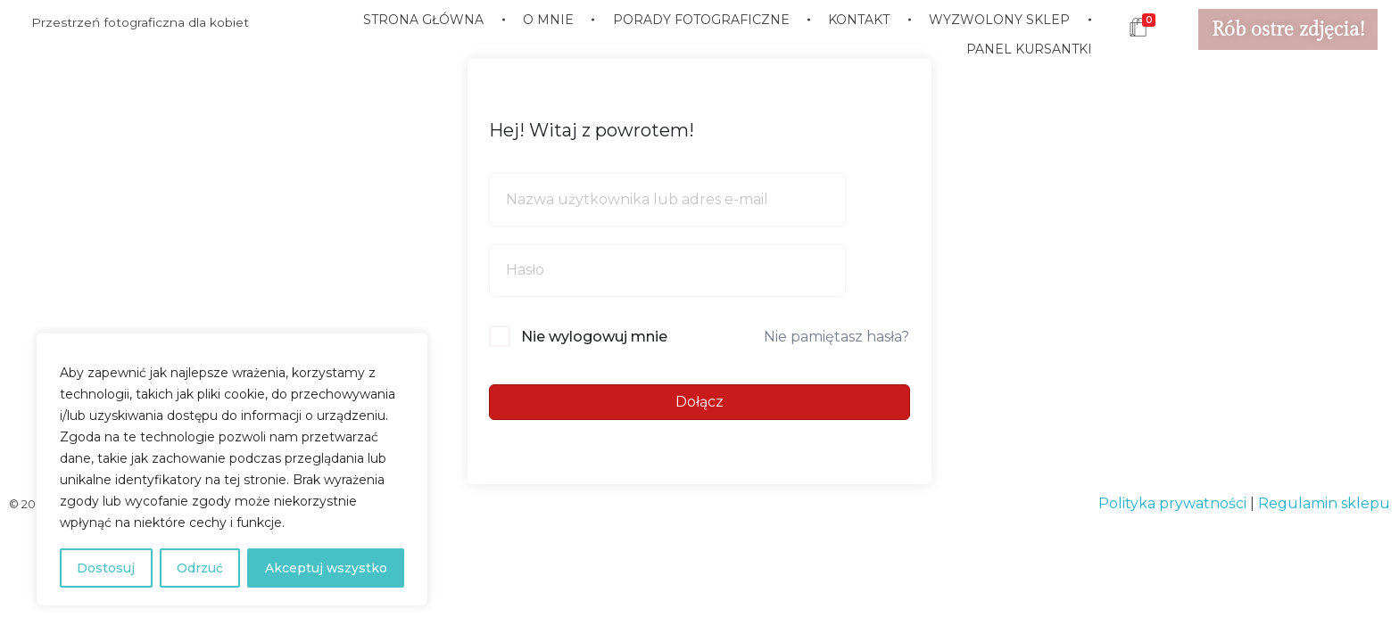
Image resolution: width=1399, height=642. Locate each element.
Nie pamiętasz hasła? (836, 336)
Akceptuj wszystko (325, 568)
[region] (232, 469)
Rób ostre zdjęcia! (1288, 29)
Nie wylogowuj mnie (594, 336)
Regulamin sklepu (1324, 503)
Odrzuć (199, 568)
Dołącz (699, 401)
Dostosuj (106, 568)
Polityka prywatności (1172, 503)
